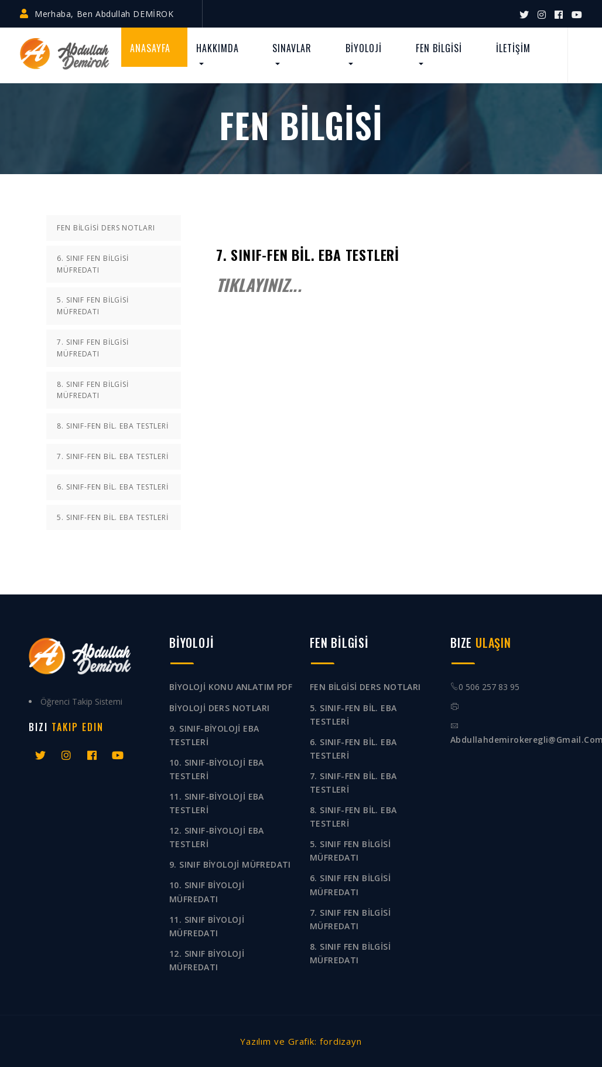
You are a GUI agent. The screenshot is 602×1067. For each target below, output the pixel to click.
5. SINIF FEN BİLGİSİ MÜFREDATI (93, 306)
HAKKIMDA (217, 48)
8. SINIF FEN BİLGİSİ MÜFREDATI (93, 390)
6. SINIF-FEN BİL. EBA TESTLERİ (113, 487)
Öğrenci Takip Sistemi (81, 701)
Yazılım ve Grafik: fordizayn (301, 1041)
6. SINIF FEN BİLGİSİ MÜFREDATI (93, 264)
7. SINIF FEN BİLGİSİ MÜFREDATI (93, 348)
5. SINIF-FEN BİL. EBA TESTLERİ (113, 517)
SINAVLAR (292, 48)
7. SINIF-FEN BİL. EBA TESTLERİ (113, 456)
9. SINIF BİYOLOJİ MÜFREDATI (230, 864)
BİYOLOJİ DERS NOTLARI (219, 707)
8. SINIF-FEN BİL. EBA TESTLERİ (113, 426)
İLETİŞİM (513, 48)
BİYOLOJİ (364, 48)
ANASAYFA (150, 48)
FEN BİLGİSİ (439, 48)
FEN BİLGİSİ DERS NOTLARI (106, 228)
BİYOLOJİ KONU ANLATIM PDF (230, 686)
